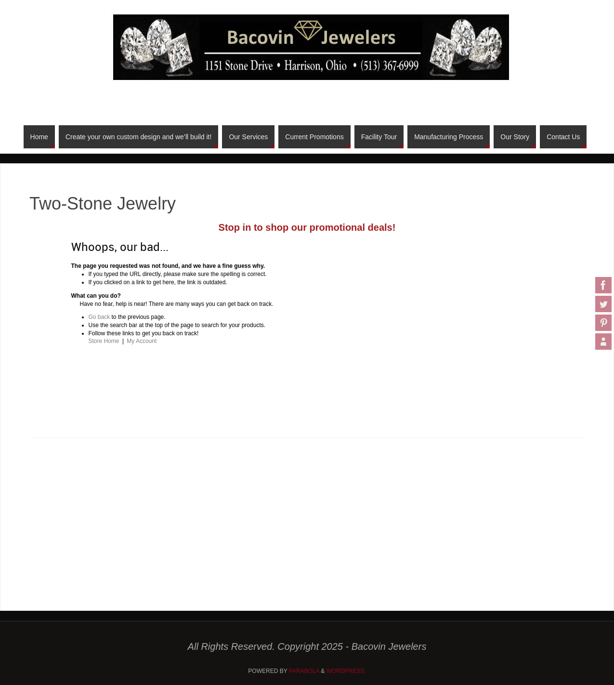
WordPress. (346, 671)
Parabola (304, 671)
